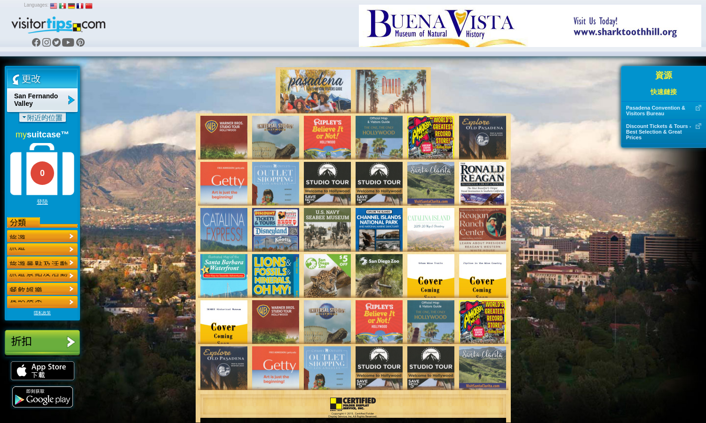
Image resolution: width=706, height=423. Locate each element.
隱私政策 (42, 313)
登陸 (42, 202)
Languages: (36, 5)
